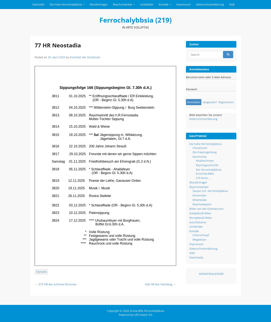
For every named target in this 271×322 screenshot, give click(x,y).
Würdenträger (99, 4)
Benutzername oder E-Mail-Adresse (208, 77)
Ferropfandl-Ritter (200, 218)
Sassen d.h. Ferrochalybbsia (210, 191)
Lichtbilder (147, 4)
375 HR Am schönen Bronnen (56, 284)
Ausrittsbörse (197, 222)
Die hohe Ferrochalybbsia (66, 4)
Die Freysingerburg (205, 152)
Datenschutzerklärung (210, 4)
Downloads (196, 257)
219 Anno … (203, 178)
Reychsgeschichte (207, 165)
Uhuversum (200, 148)
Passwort (191, 89)
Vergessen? (210, 102)
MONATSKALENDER (211, 274)
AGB (231, 4)
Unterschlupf (201, 235)
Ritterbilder (200, 200)
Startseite (38, 4)
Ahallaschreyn (205, 160)
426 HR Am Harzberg (160, 284)
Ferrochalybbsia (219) (135, 20)
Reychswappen (202, 204)
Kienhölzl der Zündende (85, 57)
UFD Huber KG (143, 315)
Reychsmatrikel (122, 4)
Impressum (183, 4)
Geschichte (199, 156)
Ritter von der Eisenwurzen (206, 209)
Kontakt (163, 4)
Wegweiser (199, 239)
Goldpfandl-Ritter (200, 213)
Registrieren (226, 102)
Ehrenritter (199, 195)
